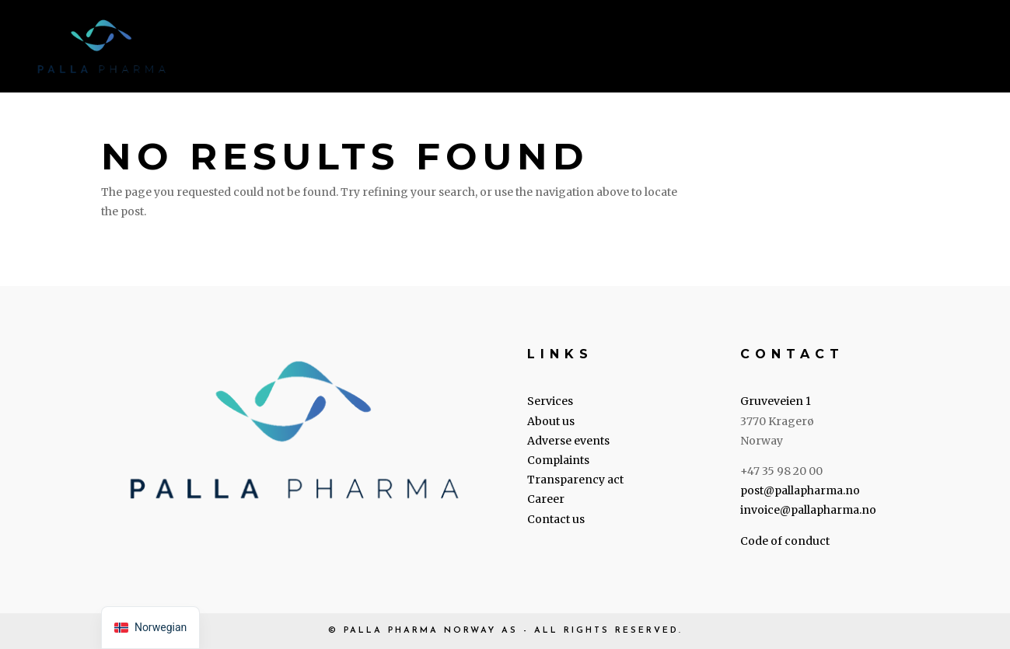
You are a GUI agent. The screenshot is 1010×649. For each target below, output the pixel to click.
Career (840, 48)
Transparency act (575, 480)
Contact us (941, 48)
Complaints (558, 460)
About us (486, 48)
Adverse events (568, 441)
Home (305, 48)
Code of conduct (785, 541)
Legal (574, 48)
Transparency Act (713, 48)
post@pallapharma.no (800, 490)
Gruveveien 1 (775, 401)
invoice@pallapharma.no (808, 510)
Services (389, 48)
